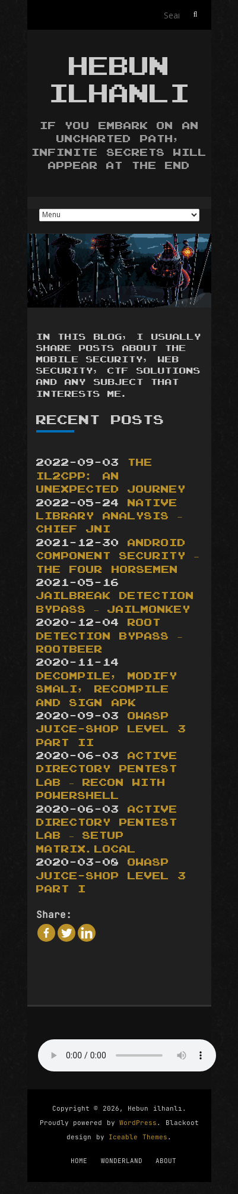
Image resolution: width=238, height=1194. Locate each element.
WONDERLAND (121, 1161)
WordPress (138, 1122)
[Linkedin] (87, 933)
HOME (79, 1161)
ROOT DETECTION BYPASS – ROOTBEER (109, 636)
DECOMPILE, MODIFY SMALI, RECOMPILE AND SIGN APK (107, 689)
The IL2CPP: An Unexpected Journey (111, 476)
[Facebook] (46, 933)
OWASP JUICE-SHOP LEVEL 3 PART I (111, 876)
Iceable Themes (138, 1137)
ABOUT (166, 1161)
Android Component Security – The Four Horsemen (117, 556)
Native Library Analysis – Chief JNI (109, 516)
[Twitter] (66, 933)
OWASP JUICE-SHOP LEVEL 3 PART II (111, 729)
